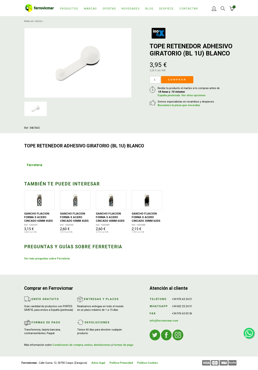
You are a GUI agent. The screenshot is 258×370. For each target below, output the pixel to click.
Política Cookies (147, 362)
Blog (149, 8)
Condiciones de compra (67, 344)
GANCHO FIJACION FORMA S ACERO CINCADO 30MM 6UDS (146, 217)
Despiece (166, 8)
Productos (69, 8)
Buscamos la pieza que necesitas (179, 105)
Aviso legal (98, 362)
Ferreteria (34, 165)
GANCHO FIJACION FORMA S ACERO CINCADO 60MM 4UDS (38, 217)
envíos (88, 344)
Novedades (131, 8)
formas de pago (123, 344)
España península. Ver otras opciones (182, 95)
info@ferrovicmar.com (164, 320)
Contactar (189, 8)
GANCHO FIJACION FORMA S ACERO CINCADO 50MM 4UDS (74, 217)
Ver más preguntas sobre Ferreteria (47, 258)
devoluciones (102, 344)
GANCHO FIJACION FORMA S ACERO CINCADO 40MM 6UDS (110, 217)
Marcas (90, 8)
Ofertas (109, 8)
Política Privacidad (121, 362)
